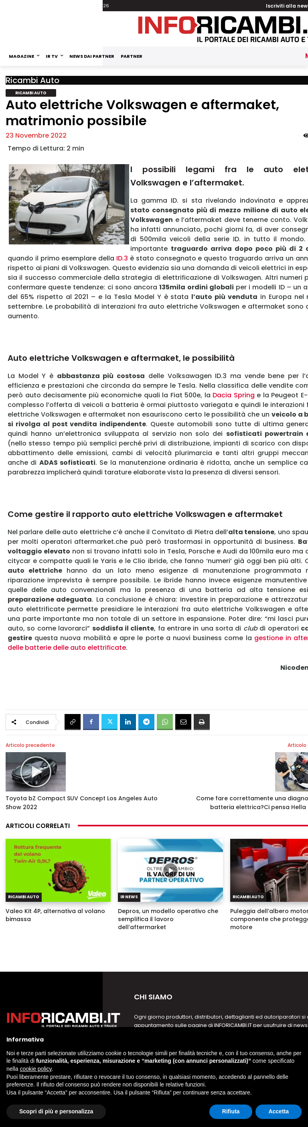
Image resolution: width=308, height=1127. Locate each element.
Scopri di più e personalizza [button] (56, 1111)
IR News (129, 897)
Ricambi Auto (32, 80)
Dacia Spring (234, 395)
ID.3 (122, 258)
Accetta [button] (278, 1111)
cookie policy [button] (35, 1069)
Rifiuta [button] (231, 1111)
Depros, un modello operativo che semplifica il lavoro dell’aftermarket (168, 919)
